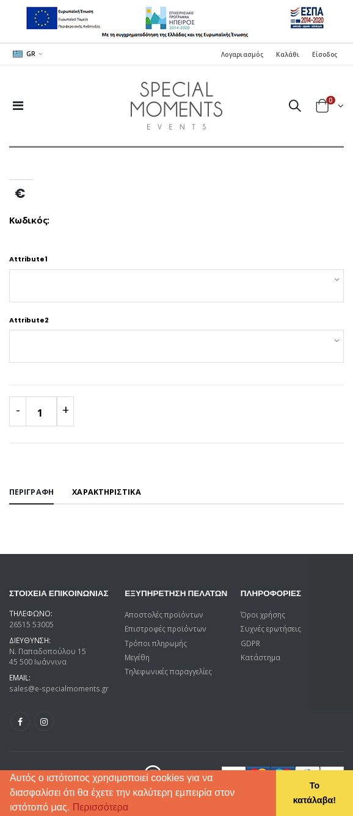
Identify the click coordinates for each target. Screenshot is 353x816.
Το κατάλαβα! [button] (314, 793)
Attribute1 (28, 259)
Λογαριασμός (242, 54)
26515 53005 (31, 624)
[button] (133, 809)
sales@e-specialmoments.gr (59, 688)
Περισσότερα (101, 807)
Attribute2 (29, 320)
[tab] (31, 493)
